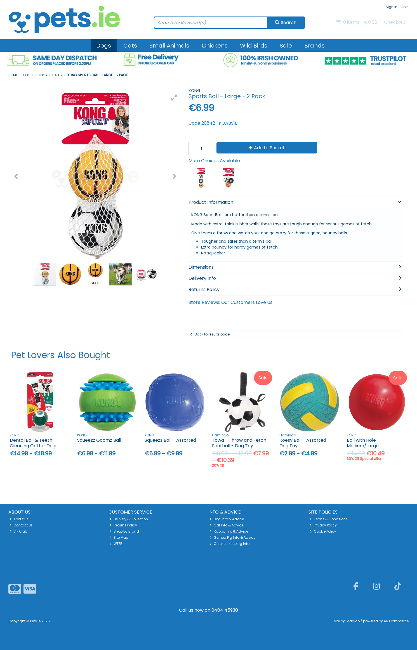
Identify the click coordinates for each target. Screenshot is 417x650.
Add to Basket (265, 148)
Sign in (391, 6)
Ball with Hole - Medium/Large (363, 443)
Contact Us (21, 525)
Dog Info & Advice (226, 519)
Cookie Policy (323, 531)
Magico (353, 621)
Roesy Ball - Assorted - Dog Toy (304, 443)
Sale (286, 45)
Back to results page (212, 334)
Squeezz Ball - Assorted (170, 440)
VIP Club (18, 531)
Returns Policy (123, 525)
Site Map (118, 537)
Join (405, 6)
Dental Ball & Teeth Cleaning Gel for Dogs (34, 443)
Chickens (215, 45)
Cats (130, 45)
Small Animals (169, 45)
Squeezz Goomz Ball (99, 440)
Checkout (395, 22)
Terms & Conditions (329, 519)
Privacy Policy (323, 525)
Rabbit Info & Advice (228, 531)
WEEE (115, 543)
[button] (174, 97)
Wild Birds (253, 45)
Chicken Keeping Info (229, 543)
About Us (19, 519)
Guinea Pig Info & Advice (232, 537)
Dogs (103, 45)
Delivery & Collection (128, 519)
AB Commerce (396, 621)
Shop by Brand (124, 531)
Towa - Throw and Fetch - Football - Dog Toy (241, 443)
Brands (314, 45)
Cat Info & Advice (226, 525)
